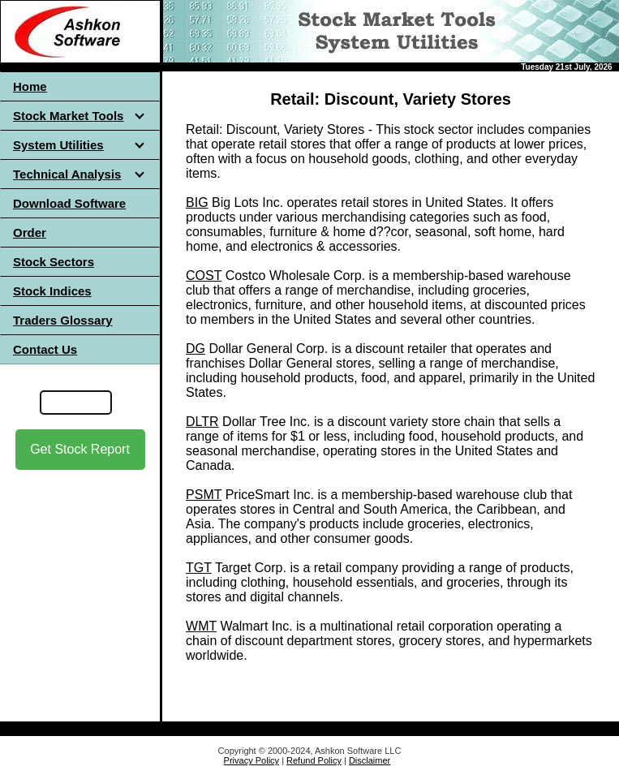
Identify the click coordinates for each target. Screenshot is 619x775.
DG (195, 348)
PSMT (203, 495)
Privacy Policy (251, 760)
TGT (199, 568)
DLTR (202, 421)
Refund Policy (314, 760)
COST (203, 275)
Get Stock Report (80, 449)
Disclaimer (369, 760)
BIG (197, 202)
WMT (201, 626)
